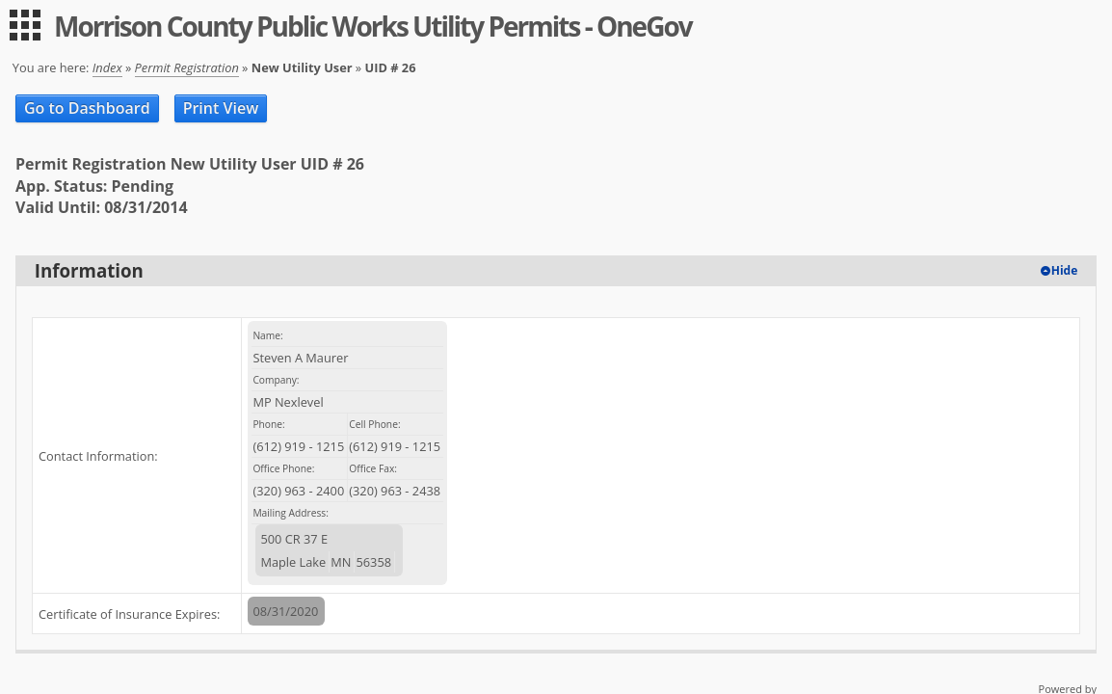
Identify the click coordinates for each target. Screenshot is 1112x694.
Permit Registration (187, 67)
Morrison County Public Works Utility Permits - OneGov (373, 26)
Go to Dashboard (87, 108)
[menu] (25, 25)
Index (107, 67)
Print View (221, 108)
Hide (1064, 270)
